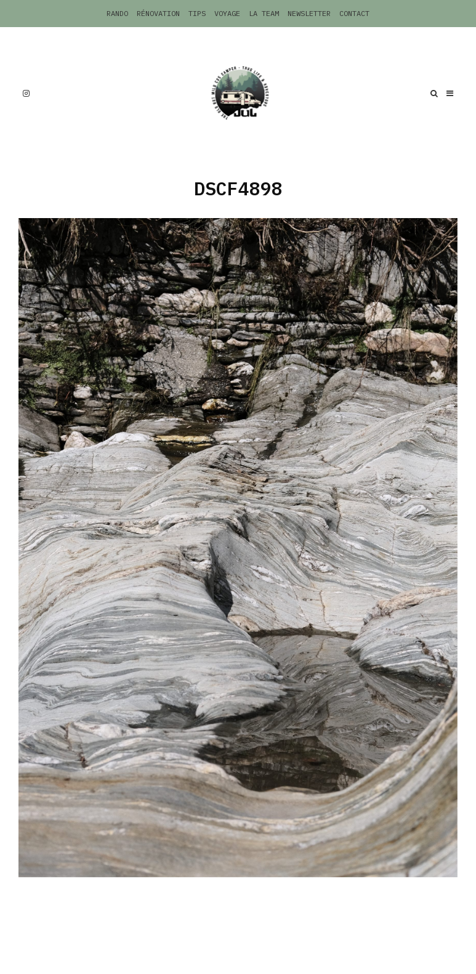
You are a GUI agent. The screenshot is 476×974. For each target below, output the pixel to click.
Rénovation (158, 13)
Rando (117, 13)
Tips (197, 13)
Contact (354, 13)
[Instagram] (26, 93)
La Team (264, 13)
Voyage (227, 13)
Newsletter (309, 13)
